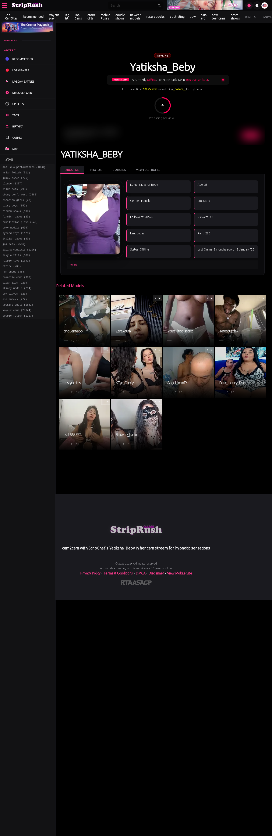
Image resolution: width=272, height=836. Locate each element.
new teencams (218, 16)
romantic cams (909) (17, 290)
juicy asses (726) (15, 180)
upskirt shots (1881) (18, 321)
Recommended (33, 16)
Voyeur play (54, 16)
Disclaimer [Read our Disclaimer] (156, 573)
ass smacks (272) (15, 315)
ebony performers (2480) (20, 198)
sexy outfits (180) (16, 266)
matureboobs (155, 16)
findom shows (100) (16, 217)
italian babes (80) (16, 247)
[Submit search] (159, 5)
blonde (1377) (12, 186)
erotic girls (91, 16)
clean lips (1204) (15, 296)
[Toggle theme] (257, 5)
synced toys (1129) (16, 241)
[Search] (133, 5)
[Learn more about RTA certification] (127, 583)
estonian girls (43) (17, 204)
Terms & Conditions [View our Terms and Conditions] (118, 573)
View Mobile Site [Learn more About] (179, 573)
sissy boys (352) (15, 210)
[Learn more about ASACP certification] (142, 583)
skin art (203, 16)
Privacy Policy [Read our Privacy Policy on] (90, 573)
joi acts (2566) (14, 253)
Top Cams (78, 16)
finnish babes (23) (16, 223)
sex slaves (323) (15, 309)
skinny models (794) (17, 303)
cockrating (177, 16)
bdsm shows (235, 16)
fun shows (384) (14, 284)
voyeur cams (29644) (17, 327)
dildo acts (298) (15, 192)
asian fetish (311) (16, 174)
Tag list (66, 16)
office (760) (12, 278)
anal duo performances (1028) (24, 167)
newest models (135, 16)
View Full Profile (148, 169)
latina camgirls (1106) (19, 260)
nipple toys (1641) (16, 272)
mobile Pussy (105, 16)
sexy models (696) (15, 235)
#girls (73, 264)
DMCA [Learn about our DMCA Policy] (140, 573)
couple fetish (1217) (18, 333)
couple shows (120, 16)
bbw (193, 16)
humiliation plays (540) (20, 229)
